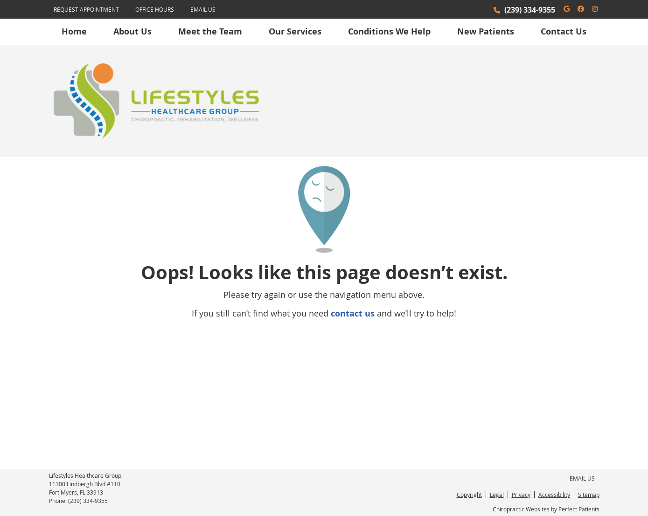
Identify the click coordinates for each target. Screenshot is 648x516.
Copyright (469, 494)
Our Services (295, 31)
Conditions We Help (389, 31)
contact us (353, 313)
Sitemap (588, 494)
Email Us (203, 9)
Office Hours (154, 9)
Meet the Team (210, 31)
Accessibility (554, 494)
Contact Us (563, 31)
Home (74, 31)
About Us (132, 31)
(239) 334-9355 (529, 10)
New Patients (485, 31)
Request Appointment (86, 9)
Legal (497, 494)
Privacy (521, 494)
